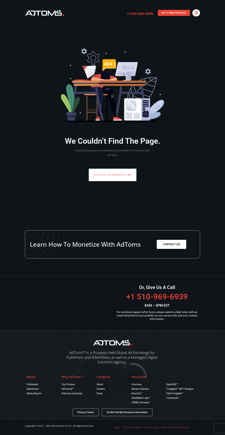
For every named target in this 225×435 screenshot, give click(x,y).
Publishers (32, 384)
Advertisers (33, 388)
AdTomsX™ (68, 388)
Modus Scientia (140, 388)
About (100, 384)
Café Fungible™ (174, 393)
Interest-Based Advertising (175, 427)
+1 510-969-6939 (140, 14)
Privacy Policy (152, 427)
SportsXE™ (172, 384)
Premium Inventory (72, 393)
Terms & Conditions (132, 427)
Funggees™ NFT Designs (179, 388)
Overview (137, 384)
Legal (117, 427)
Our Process (68, 384)
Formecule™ (172, 397)
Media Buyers (34, 393)
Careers (101, 388)
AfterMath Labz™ (141, 397)
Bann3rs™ (137, 393)
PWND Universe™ (141, 402)
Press (100, 393)
